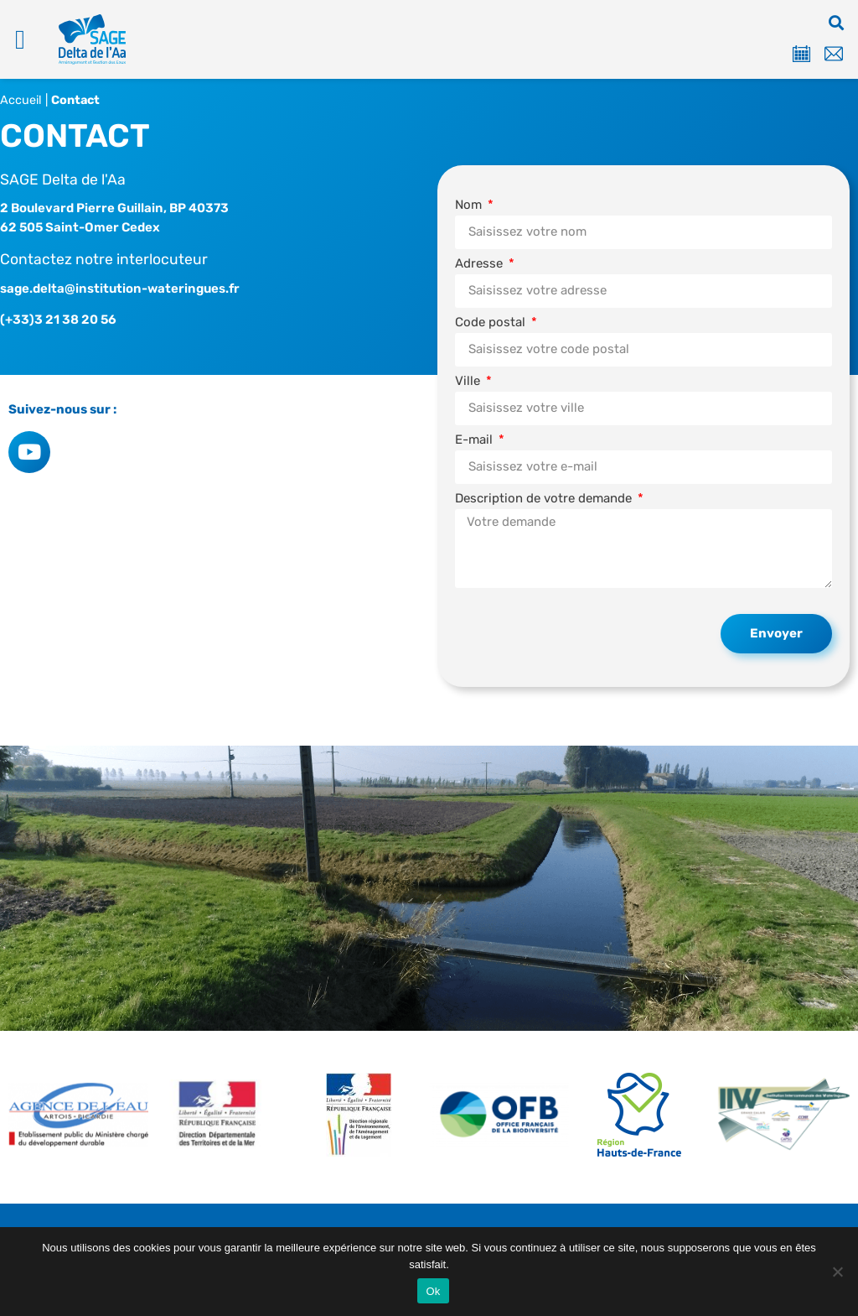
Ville (469, 381)
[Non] (837, 1271)
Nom (470, 205)
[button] (20, 39)
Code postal (492, 322)
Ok (433, 1291)
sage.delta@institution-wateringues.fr (120, 288)
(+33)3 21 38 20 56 (58, 319)
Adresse (480, 263)
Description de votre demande (545, 498)
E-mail (475, 440)
